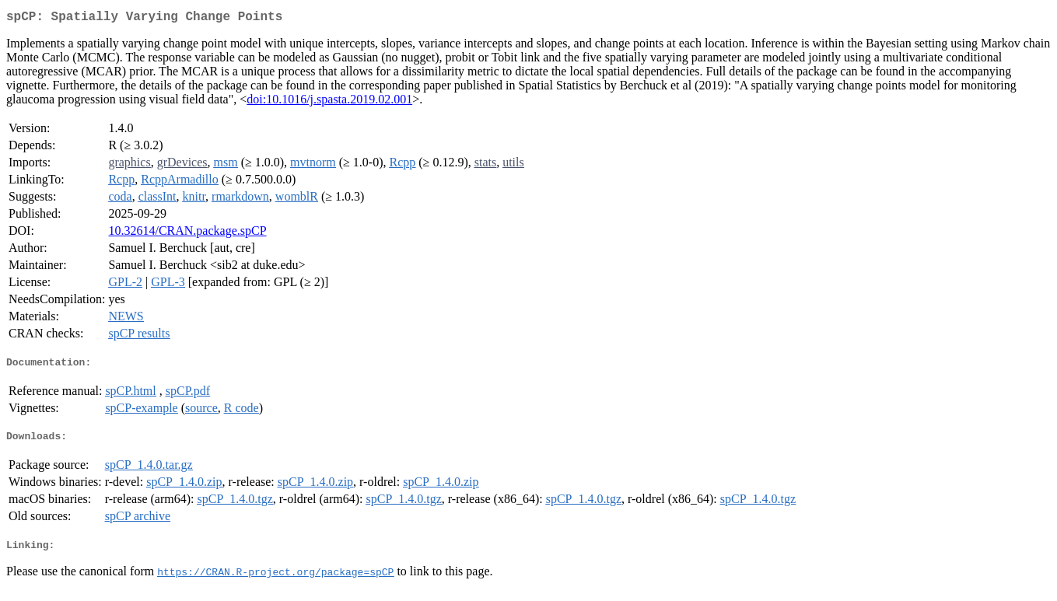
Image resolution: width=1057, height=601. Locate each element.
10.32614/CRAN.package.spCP (187, 233)
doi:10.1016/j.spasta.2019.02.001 (329, 102)
